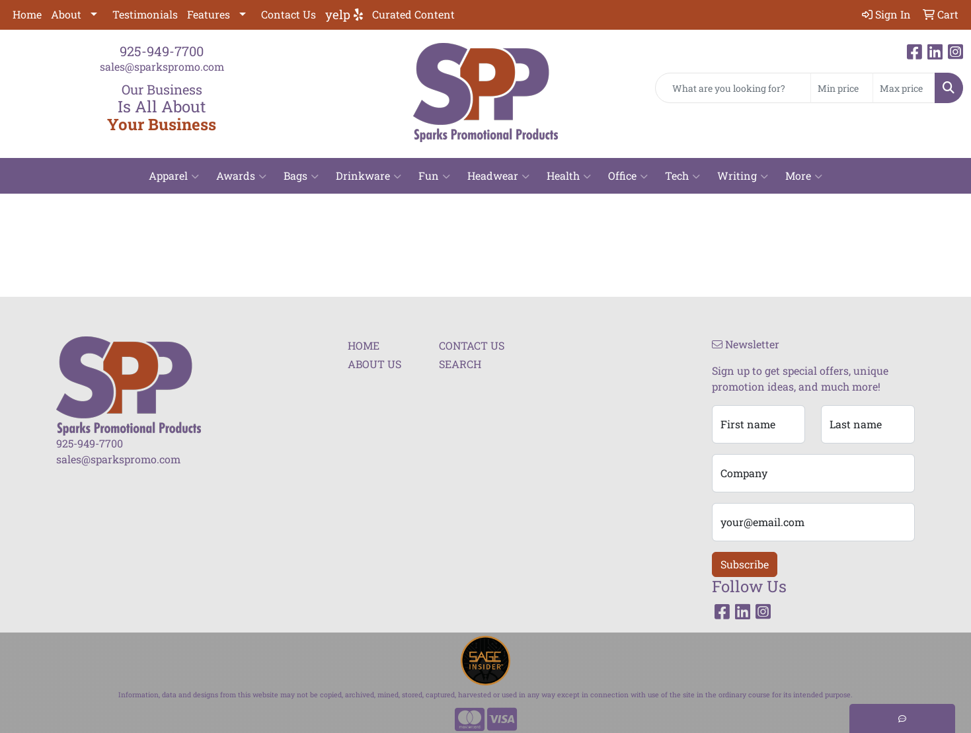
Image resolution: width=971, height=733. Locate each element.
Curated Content (413, 14)
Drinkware (368, 176)
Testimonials (145, 14)
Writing (742, 176)
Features (208, 14)
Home (27, 14)
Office (628, 176)
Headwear (498, 176)
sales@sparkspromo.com (162, 66)
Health (569, 176)
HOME (363, 345)
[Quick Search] (733, 88)
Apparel (174, 176)
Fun (434, 176)
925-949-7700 (162, 50)
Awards (241, 176)
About (66, 14)
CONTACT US (471, 345)
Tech (682, 176)
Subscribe (744, 564)
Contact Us (288, 14)
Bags (301, 176)
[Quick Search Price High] (904, 88)
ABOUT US (374, 364)
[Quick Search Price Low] (841, 88)
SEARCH (460, 364)
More (803, 176)
